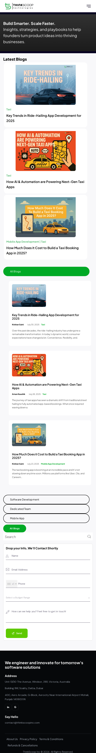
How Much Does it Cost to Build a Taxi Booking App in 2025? (42, 251)
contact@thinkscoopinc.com (22, 724)
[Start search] (89, 538)
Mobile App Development (22, 243)
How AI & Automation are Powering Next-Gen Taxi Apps (45, 185)
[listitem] (48, 689)
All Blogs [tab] (15, 272)
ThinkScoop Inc (31, 746)
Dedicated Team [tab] (20, 510)
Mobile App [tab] (17, 519)
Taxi (8, 110)
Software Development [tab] (24, 500)
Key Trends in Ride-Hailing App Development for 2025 (43, 119)
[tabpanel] (48, 386)
